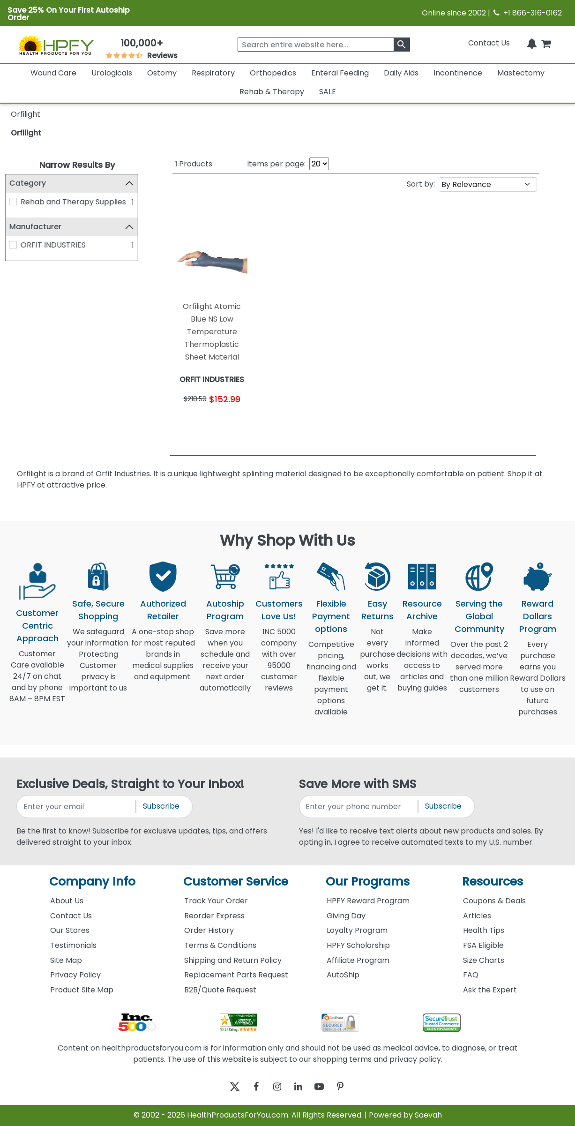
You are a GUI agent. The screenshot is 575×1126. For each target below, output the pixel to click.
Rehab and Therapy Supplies (78, 201)
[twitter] (223, 1086)
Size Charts (483, 960)
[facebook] (249, 1086)
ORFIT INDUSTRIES (58, 245)
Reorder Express (214, 915)
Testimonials (73, 945)
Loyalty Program (357, 930)
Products (193, 163)
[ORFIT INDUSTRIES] (18, 244)
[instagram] (274, 1086)
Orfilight (26, 133)
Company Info (92, 881)
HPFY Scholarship (358, 945)
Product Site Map (81, 989)
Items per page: (276, 163)
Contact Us (489, 43)
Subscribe (161, 806)
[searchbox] (324, 45)
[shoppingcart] (546, 43)
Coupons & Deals (494, 900)
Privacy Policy (75, 974)
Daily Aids (401, 73)
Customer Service (235, 881)
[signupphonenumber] (359, 806)
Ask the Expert (490, 989)
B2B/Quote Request (220, 989)
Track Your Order (216, 900)
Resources (492, 881)
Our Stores (70, 930)
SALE (327, 91)
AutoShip (343, 974)
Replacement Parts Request (236, 974)
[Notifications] (532, 43)
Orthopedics (273, 73)
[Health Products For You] (56, 44)
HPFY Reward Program (368, 900)
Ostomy (162, 73)
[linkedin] (300, 1086)
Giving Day (346, 915)
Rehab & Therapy (271, 91)
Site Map (66, 960)
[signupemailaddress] (76, 806)
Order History (209, 930)
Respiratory (213, 73)
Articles (477, 915)
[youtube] (326, 1086)
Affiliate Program (358, 960)
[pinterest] (352, 1086)
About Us (66, 900)
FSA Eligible (483, 945)
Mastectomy (521, 73)
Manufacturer (41, 226)
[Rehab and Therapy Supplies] (18, 201)
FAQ (470, 974)
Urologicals (111, 73)
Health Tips (483, 930)
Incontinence (457, 73)
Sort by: (421, 184)
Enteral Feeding (340, 73)
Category (33, 183)
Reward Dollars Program (537, 616)
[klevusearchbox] (402, 45)
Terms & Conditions (220, 945)
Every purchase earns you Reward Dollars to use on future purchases (538, 683)
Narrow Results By (77, 165)
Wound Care (53, 73)
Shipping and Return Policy (233, 960)
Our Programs (368, 881)
